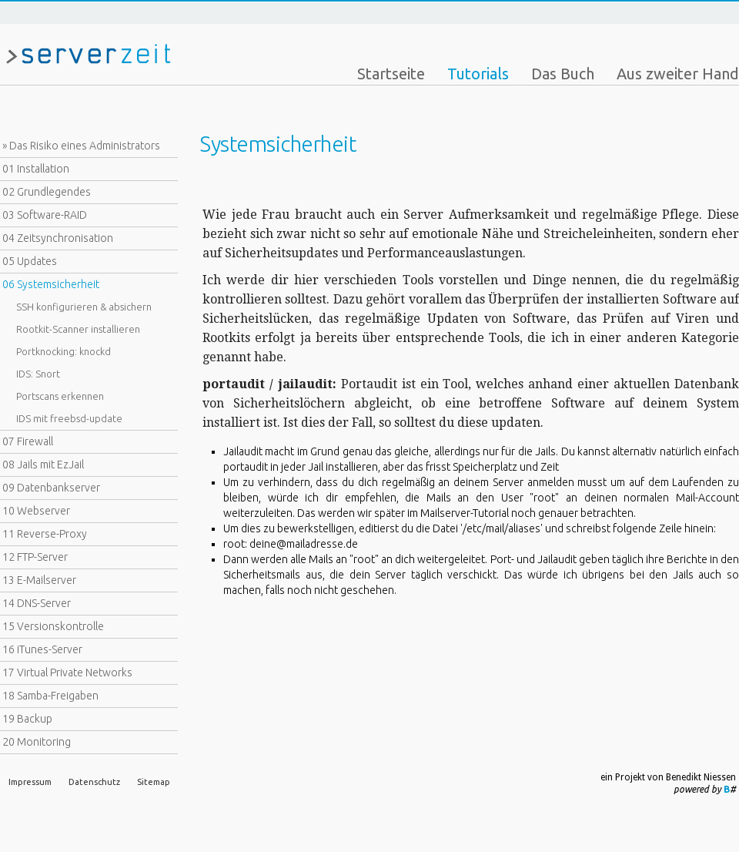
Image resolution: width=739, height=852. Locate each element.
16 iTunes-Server (42, 649)
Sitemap (153, 782)
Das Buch (562, 73)
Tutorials (478, 73)
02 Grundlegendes (46, 192)
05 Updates (29, 261)
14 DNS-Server (36, 603)
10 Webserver (36, 511)
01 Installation (35, 169)
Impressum (30, 782)
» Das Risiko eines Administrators (81, 145)
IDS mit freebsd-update (69, 418)
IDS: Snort (38, 373)
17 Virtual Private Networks (67, 672)
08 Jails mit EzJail (43, 464)
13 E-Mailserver (39, 580)
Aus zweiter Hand (678, 73)
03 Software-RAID (44, 215)
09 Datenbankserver (51, 487)
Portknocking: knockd (63, 351)
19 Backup (27, 719)
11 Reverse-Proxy (44, 534)
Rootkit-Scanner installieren (78, 329)
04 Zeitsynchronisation (57, 238)
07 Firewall (27, 441)
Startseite (391, 73)
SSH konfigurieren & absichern (84, 306)
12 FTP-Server (35, 557)
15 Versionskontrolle (53, 626)
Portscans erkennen (60, 396)
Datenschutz (94, 782)
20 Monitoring (36, 742)
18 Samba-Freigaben (50, 695)
